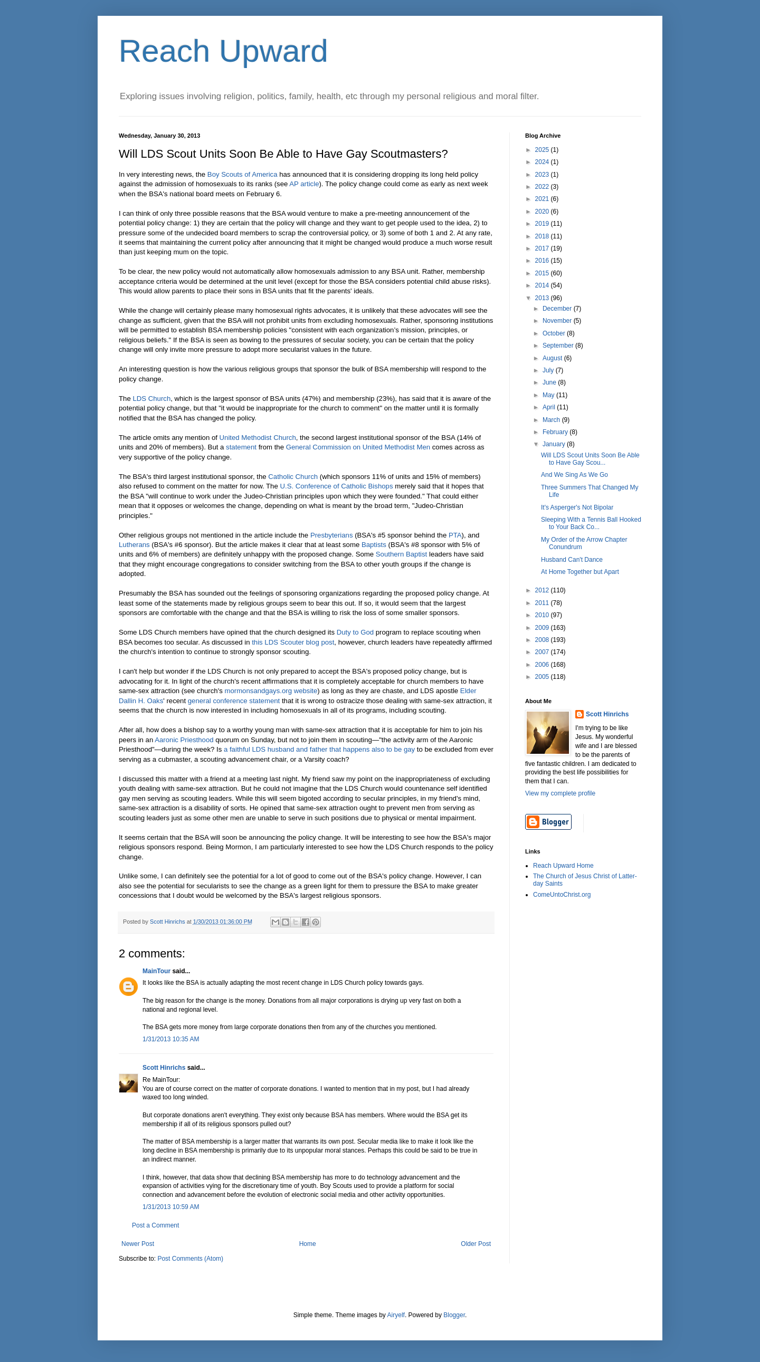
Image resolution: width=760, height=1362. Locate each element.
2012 (543, 590)
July (549, 370)
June (550, 382)
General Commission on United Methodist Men (358, 447)
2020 (543, 211)
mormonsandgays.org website (270, 691)
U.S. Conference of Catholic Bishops (336, 486)
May (549, 395)
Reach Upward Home (563, 865)
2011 (543, 603)
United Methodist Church (258, 438)
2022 (543, 186)
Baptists (374, 545)
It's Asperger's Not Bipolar (577, 507)
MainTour (156, 971)
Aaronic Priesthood (184, 740)
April (550, 407)
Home (307, 1244)
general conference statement (234, 701)
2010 (543, 615)
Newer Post (137, 1244)
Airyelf (396, 1315)
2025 (543, 150)
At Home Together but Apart (580, 572)
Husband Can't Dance (572, 559)
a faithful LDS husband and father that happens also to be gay (319, 749)
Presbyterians (331, 535)
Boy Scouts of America (242, 174)
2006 (543, 664)
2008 (543, 640)
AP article (304, 184)
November (558, 320)
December (558, 308)
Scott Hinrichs (163, 1067)
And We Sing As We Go (574, 474)
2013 (543, 298)
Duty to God (355, 632)
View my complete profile (560, 793)
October (555, 333)
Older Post (476, 1244)
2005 (543, 676)
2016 (543, 260)
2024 (543, 162)
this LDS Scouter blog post (293, 642)
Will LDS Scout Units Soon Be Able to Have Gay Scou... (590, 459)
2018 (543, 236)
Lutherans (134, 545)
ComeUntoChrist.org (562, 894)
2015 (543, 273)
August (553, 358)
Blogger (454, 1315)
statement (241, 447)
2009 (543, 627)
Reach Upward (223, 51)
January (555, 444)
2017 (543, 248)
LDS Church (151, 398)
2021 (543, 199)
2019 (543, 223)
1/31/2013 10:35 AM (170, 1039)
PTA (455, 535)
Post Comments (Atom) (190, 1258)
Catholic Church (293, 477)
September (559, 345)
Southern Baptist (402, 554)
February (556, 432)
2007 (543, 652)
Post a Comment (155, 1225)
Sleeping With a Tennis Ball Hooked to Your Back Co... (591, 523)
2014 (543, 285)
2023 (543, 174)
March (552, 420)
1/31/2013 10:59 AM (170, 1207)
